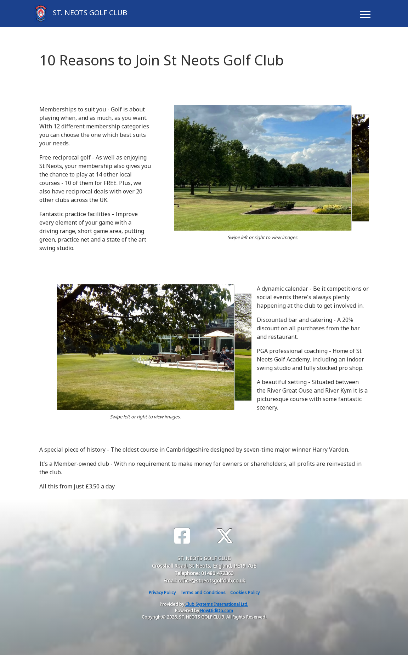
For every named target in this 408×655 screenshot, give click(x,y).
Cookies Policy (245, 593)
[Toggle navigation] (365, 13)
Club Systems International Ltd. (216, 604)
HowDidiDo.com (216, 611)
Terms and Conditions (203, 593)
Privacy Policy (162, 593)
